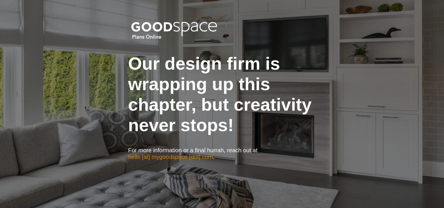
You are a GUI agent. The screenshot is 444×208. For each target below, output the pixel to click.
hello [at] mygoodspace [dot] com (170, 157)
